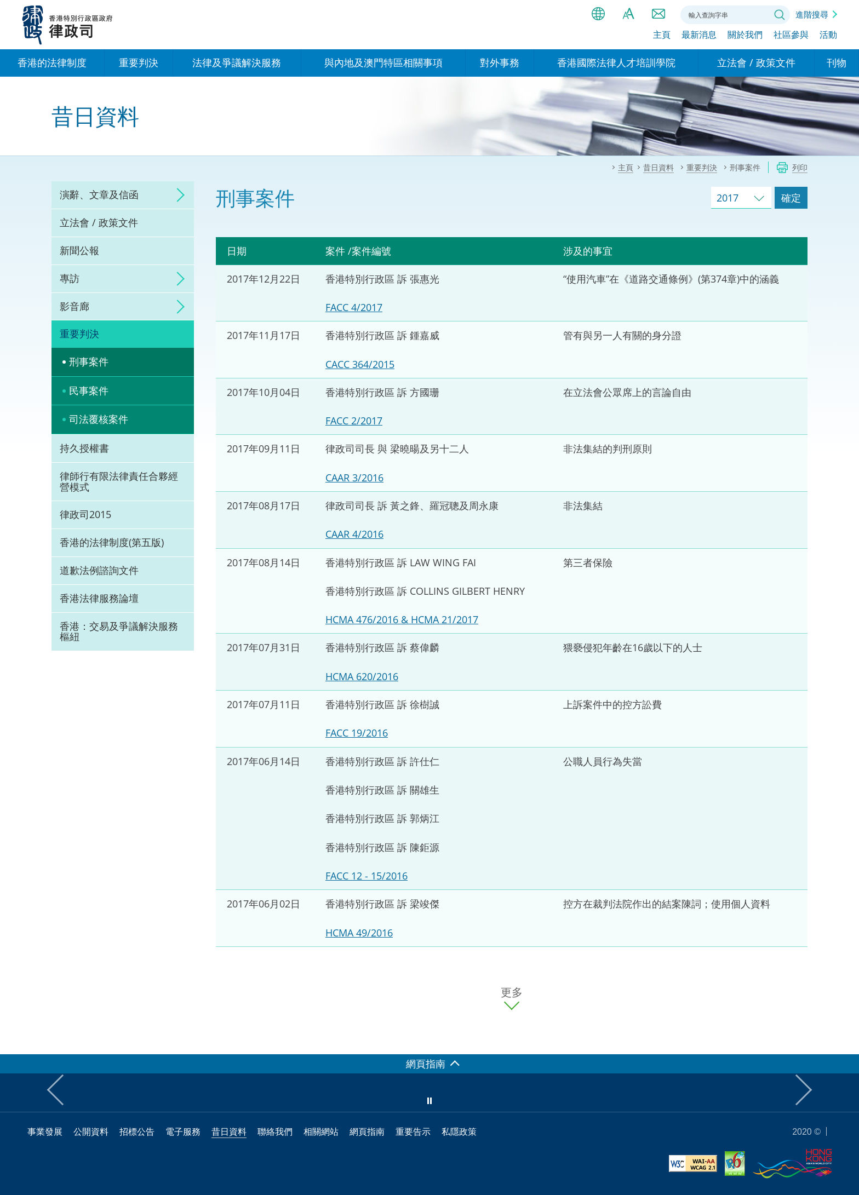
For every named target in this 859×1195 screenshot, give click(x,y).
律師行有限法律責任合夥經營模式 (119, 481)
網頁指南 (367, 1131)
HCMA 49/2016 (359, 932)
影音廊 (74, 306)
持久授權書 (84, 448)
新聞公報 (79, 250)
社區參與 (791, 37)
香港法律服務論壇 (99, 598)
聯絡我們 (658, 13)
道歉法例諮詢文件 (99, 570)
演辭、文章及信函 (99, 194)
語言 (598, 13)
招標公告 (136, 1131)
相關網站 (321, 1131)
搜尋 (779, 15)
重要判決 (79, 333)
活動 (828, 37)
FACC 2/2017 (353, 420)
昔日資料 (229, 1131)
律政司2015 (85, 514)
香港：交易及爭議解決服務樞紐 (119, 631)
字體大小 (628, 13)
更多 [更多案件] (512, 992)
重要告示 (413, 1131)
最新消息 (699, 37)
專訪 (69, 278)
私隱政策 (459, 1131)
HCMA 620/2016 (361, 676)
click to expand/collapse (177, 195)
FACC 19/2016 (356, 732)
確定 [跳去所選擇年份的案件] (791, 197)
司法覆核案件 (98, 419)
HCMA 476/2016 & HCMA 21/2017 (401, 619)
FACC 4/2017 (353, 307)
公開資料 (90, 1131)
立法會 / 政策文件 (99, 222)
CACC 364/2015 (359, 364)
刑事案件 (88, 361)
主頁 (662, 37)
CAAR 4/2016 (354, 534)
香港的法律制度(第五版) (112, 542)
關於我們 (745, 37)
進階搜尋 (811, 14)
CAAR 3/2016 (354, 477)
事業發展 (44, 1131)
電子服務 (183, 1131)
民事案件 (88, 390)
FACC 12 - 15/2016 (366, 875)
